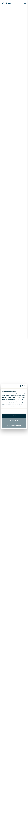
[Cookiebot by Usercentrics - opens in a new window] (20, 386)
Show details (20, 411)
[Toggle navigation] (25, 3)
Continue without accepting (14, 425)
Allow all (14, 415)
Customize (14, 420)
